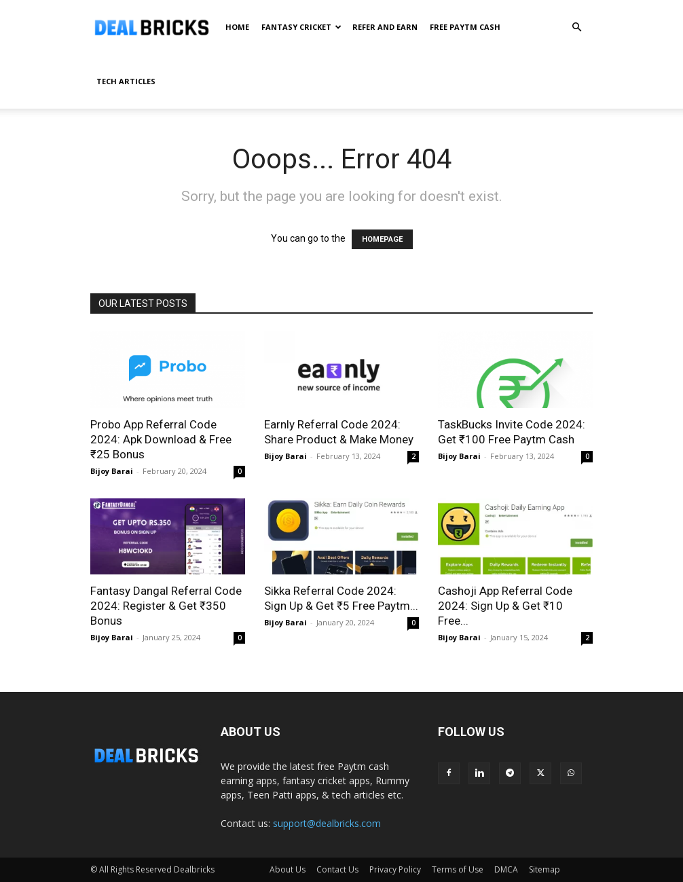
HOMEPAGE (382, 239)
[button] (576, 27)
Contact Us (337, 869)
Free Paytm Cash (465, 27)
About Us (288, 869)
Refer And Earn (385, 27)
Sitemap (544, 869)
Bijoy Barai (111, 471)
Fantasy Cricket (301, 27)
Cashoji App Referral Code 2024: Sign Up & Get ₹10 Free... (505, 605)
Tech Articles (125, 81)
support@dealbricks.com (327, 823)
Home (237, 27)
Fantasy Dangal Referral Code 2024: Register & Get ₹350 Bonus (166, 605)
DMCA (506, 869)
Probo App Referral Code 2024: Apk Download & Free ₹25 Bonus (161, 439)
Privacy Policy (395, 869)
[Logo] (151, 27)
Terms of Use (457, 869)
